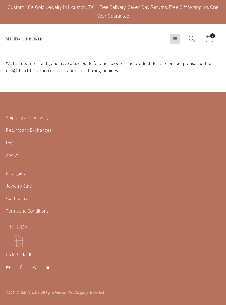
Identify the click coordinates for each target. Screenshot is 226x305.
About (12, 155)
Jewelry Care (19, 186)
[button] (175, 39)
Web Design (76, 292)
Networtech (96, 292)
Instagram (8, 267)
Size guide (16, 173)
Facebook (21, 267)
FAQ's (11, 142)
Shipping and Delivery (27, 117)
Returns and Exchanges (28, 130)
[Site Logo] (24, 39)
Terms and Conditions (27, 211)
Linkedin (47, 267)
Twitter (34, 267)
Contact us (16, 198)
